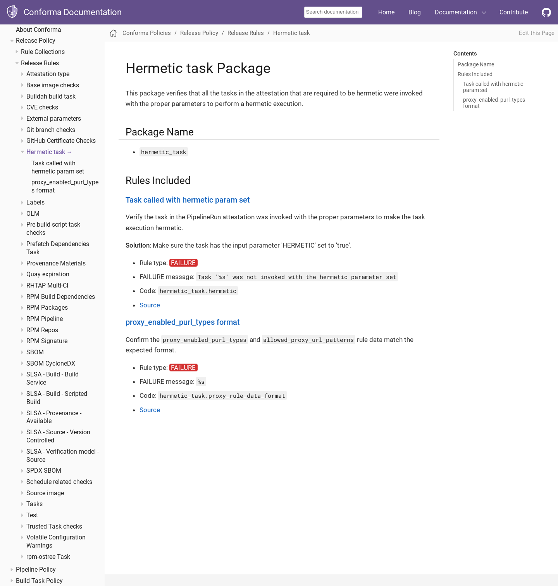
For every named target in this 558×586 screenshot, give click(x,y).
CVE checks (42, 107)
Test (32, 515)
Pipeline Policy (36, 569)
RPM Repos (42, 330)
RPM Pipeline (44, 319)
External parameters (53, 118)
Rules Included (475, 74)
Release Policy (35, 40)
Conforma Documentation (73, 12)
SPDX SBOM (43, 470)
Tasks (34, 504)
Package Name (476, 64)
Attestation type (47, 74)
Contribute (513, 12)
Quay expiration (47, 274)
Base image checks (52, 85)
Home (386, 12)
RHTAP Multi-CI (47, 285)
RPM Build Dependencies (60, 296)
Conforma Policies (146, 32)
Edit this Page (537, 32)
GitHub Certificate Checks (61, 140)
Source (150, 305)
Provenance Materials (56, 263)
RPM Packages (47, 307)
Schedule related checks (59, 482)
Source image (45, 493)
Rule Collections (43, 52)
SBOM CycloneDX (50, 363)
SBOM (35, 352)
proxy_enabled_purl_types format (494, 103)
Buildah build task (51, 96)
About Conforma (38, 29)
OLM (33, 213)
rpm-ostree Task (48, 556)
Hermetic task (45, 152)
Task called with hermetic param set (493, 87)
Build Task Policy (39, 580)
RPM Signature (46, 341)
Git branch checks (50, 130)
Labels (35, 202)
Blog (414, 12)
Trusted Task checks (54, 526)
